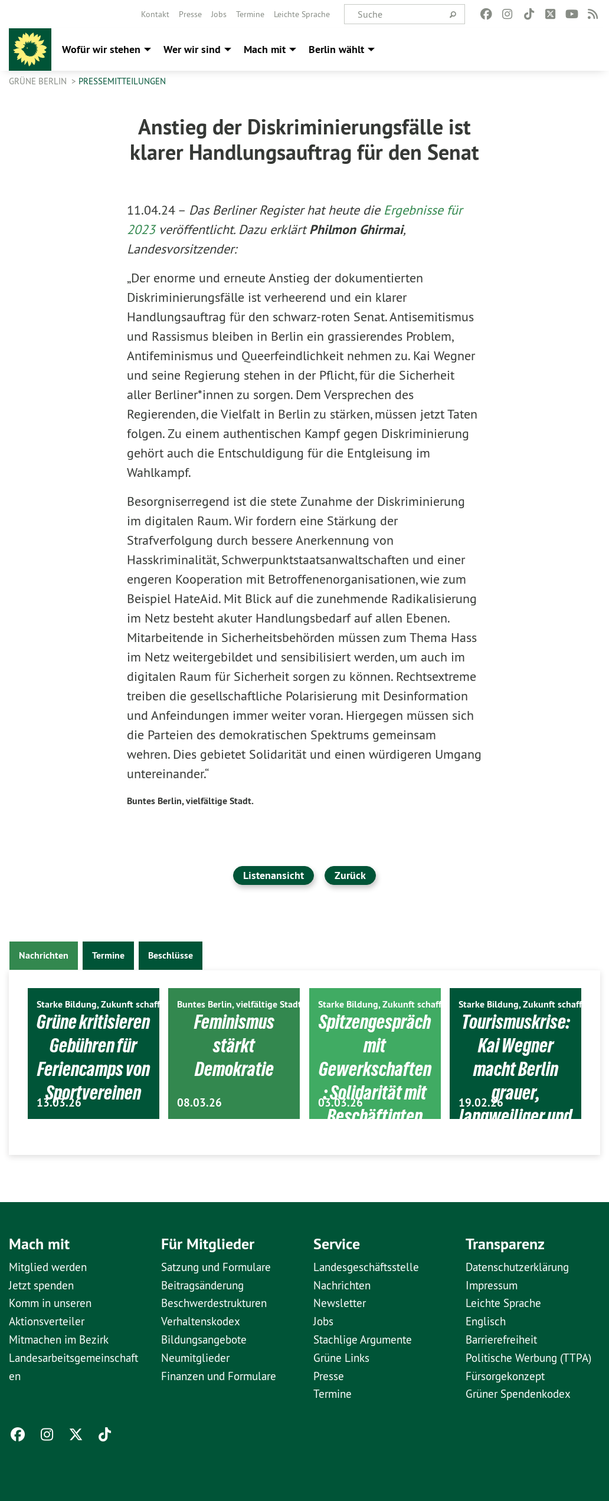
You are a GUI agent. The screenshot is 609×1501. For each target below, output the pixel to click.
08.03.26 (199, 1102)
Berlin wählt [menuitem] (336, 49)
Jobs (219, 14)
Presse (190, 14)
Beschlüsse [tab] (170, 955)
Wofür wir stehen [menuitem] (101, 49)
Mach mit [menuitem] (265, 49)
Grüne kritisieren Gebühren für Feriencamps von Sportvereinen (93, 1079)
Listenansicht (273, 875)
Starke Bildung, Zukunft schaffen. (104, 1004)
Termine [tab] (108, 955)
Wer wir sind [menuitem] (192, 49)
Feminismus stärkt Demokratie (234, 1044)
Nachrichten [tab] (43, 955)
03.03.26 (340, 1102)
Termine (250, 14)
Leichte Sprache (302, 14)
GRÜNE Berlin (39, 81)
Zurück (350, 875)
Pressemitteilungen (122, 81)
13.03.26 (59, 1102)
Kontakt (155, 14)
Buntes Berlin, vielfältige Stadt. (190, 801)
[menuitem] (155, 14)
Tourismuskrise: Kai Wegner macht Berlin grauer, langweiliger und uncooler (515, 1079)
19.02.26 (481, 1102)
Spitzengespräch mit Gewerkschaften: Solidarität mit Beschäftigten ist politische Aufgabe (374, 1103)
